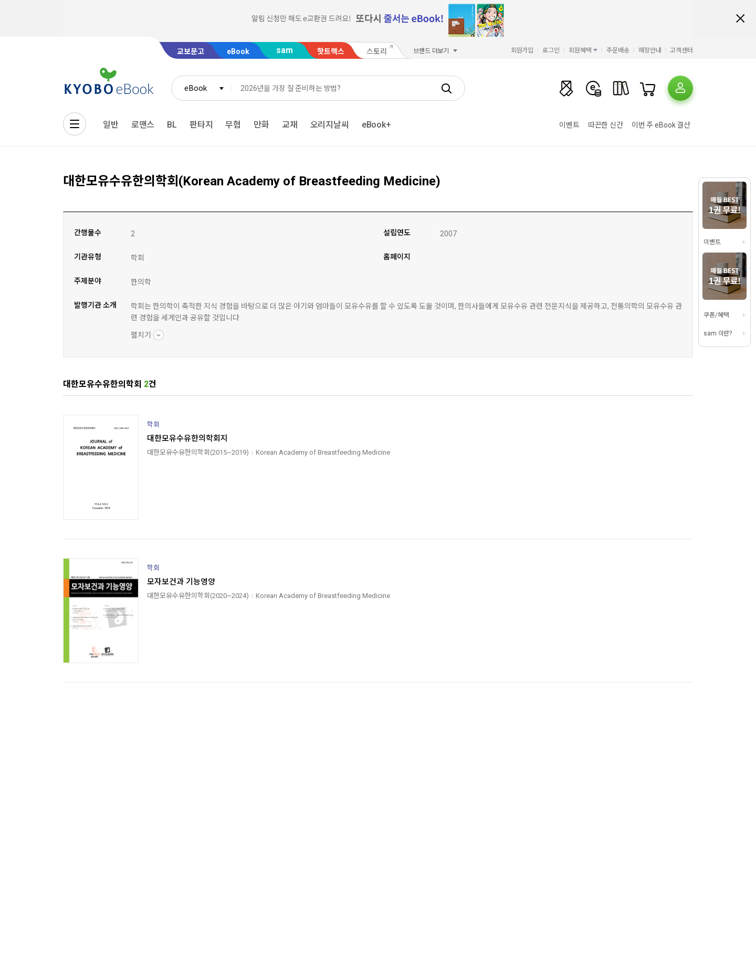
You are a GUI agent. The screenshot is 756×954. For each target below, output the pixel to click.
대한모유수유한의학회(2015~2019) (198, 452)
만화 (261, 125)
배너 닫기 (740, 18)
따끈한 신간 (605, 125)
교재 (290, 125)
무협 (233, 125)
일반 (111, 125)
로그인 (551, 50)
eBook (238, 51)
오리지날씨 (329, 125)
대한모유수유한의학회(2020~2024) (198, 596)
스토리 (376, 51)
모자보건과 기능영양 (181, 581)
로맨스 (143, 125)
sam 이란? (718, 333)
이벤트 (569, 125)
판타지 (201, 125)
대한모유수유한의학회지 (187, 438)
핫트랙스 (330, 51)
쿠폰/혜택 (716, 315)
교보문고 (190, 51)
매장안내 (650, 50)
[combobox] (201, 88)
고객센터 (681, 50)
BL (172, 125)
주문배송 (617, 50)
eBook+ (376, 125)
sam (284, 50)
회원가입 (522, 50)
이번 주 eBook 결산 (661, 125)
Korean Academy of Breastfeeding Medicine (323, 452)
